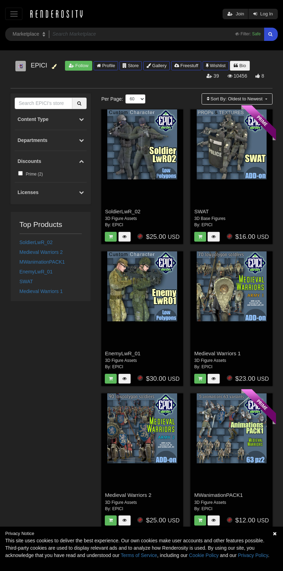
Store (131, 65)
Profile (106, 65)
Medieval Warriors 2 (41, 252)
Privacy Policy (253, 555)
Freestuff (186, 65)
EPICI (117, 224)
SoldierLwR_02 (36, 242)
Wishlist (215, 65)
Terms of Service (139, 555)
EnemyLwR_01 (36, 271)
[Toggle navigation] (13, 14)
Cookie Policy (204, 555)
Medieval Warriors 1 (41, 291)
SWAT (26, 281)
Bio (240, 65)
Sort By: (235, 98)
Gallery (156, 65)
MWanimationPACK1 (42, 262)
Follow (78, 65)
